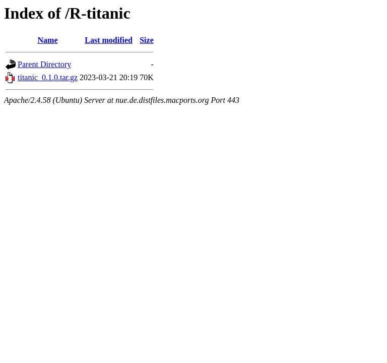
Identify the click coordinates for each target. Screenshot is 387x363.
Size (147, 40)
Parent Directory (44, 64)
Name (48, 40)
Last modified (109, 40)
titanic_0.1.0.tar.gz (48, 77)
